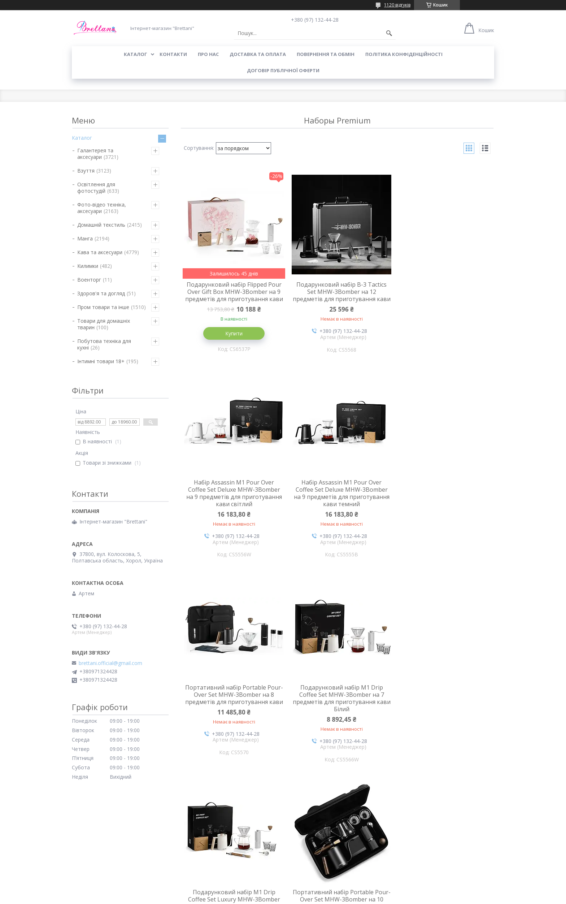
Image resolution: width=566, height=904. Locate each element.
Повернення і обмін (203, 839)
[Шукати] (389, 33)
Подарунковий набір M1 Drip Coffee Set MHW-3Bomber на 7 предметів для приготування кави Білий (441, 500)
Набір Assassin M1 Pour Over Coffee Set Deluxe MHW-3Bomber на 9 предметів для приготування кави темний (232, 500)
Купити (232, 340)
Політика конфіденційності (404, 54)
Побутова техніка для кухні (104, 344)
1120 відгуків (397, 5)
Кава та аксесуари (99, 252)
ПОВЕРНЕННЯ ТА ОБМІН (325, 54)
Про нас (208, 54)
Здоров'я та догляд (101, 293)
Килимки (87, 265)
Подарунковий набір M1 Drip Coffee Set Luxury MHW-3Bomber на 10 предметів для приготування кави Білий (232, 705)
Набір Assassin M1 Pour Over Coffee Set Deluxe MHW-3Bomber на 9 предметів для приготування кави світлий (441, 295)
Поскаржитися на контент (284, 897)
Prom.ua (319, 890)
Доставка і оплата (309, 839)
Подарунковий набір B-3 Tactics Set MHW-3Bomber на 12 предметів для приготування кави (337, 295)
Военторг (89, 279)
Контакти (83, 850)
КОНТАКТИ (173, 54)
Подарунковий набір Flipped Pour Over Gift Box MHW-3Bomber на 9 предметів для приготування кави (232, 295)
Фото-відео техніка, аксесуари (101, 207)
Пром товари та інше (103, 307)
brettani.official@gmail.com (110, 663)
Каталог (82, 137)
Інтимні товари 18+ (101, 361)
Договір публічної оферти (283, 70)
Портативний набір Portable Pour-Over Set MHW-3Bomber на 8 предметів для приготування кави (337, 500)
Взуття (86, 170)
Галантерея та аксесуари (95, 153)
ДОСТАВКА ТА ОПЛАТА (258, 54)
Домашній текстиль (101, 224)
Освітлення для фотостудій (96, 187)
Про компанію (89, 839)
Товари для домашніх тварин (103, 324)
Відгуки (81, 860)
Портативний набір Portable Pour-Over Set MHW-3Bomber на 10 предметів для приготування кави (337, 705)
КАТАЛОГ (135, 54)
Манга (85, 238)
